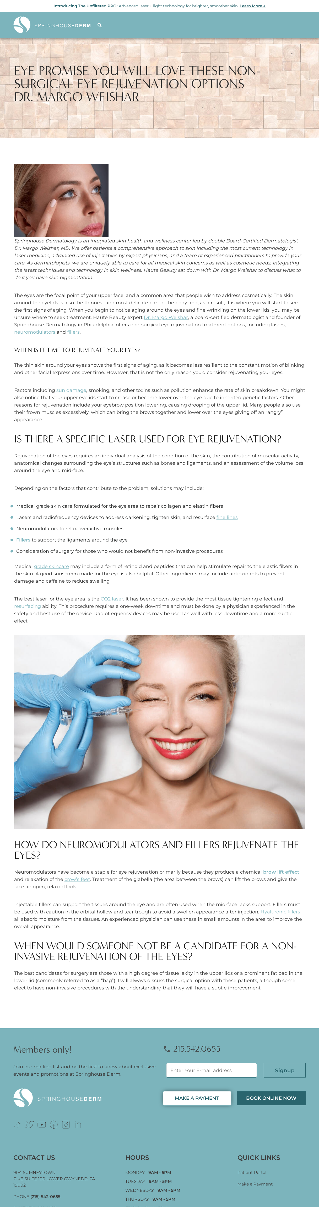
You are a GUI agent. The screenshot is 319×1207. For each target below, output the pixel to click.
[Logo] (55, 25)
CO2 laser (112, 599)
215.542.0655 (191, 1049)
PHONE (36, 1196)
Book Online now (271, 1098)
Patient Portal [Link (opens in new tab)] (251, 1172)
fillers (73, 332)
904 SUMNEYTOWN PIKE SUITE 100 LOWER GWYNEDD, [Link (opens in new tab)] (54, 1179)
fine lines (227, 517)
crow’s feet (77, 879)
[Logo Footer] (84, 1098)
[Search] (100, 25)
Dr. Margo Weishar (166, 317)
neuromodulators (34, 332)
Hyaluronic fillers (280, 912)
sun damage (71, 390)
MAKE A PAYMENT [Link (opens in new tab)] (197, 1098)
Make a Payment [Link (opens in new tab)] (255, 1184)
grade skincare (51, 566)
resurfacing (27, 606)
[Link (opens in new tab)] (17, 1125)
